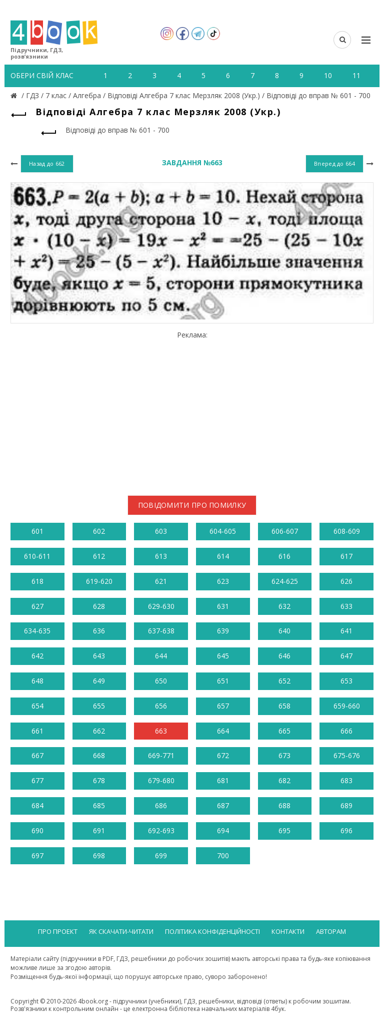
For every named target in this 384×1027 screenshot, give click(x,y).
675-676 (347, 755)
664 (223, 731)
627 (38, 606)
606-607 (285, 531)
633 (346, 606)
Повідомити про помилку (192, 505)
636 (99, 630)
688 (284, 805)
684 (38, 805)
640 (284, 630)
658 (284, 706)
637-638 (161, 630)
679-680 (161, 780)
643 (99, 655)
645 (223, 655)
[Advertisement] (192, 409)
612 (99, 556)
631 (223, 606)
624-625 (285, 581)
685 (99, 805)
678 (99, 780)
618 (38, 581)
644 (161, 655)
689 (346, 805)
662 (99, 731)
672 (223, 755)
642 (38, 655)
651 (223, 681)
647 (346, 655)
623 (223, 581)
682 (284, 780)
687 (223, 805)
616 (284, 556)
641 (346, 630)
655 (99, 706)
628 (99, 606)
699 (161, 855)
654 (38, 706)
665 (284, 731)
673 (284, 755)
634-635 (37, 630)
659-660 (347, 706)
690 (38, 830)
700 (223, 855)
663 (161, 731)
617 (346, 556)
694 (223, 830)
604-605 (223, 531)
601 (38, 531)
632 (284, 606)
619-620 (99, 581)
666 (346, 731)
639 (223, 630)
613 (161, 556)
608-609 (347, 531)
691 (99, 830)
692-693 (161, 830)
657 (223, 706)
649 (99, 681)
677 (38, 780)
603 (161, 531)
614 (223, 556)
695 (284, 830)
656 (161, 706)
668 (99, 755)
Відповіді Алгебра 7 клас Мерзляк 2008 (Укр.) (184, 95)
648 (38, 681)
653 (346, 681)
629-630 (161, 606)
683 (346, 780)
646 (284, 655)
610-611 (37, 556)
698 (99, 855)
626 (346, 581)
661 (38, 731)
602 (99, 531)
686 (161, 805)
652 (284, 681)
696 (346, 830)
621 (161, 581)
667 (38, 755)
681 (223, 780)
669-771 (161, 755)
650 (161, 681)
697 (38, 855)
